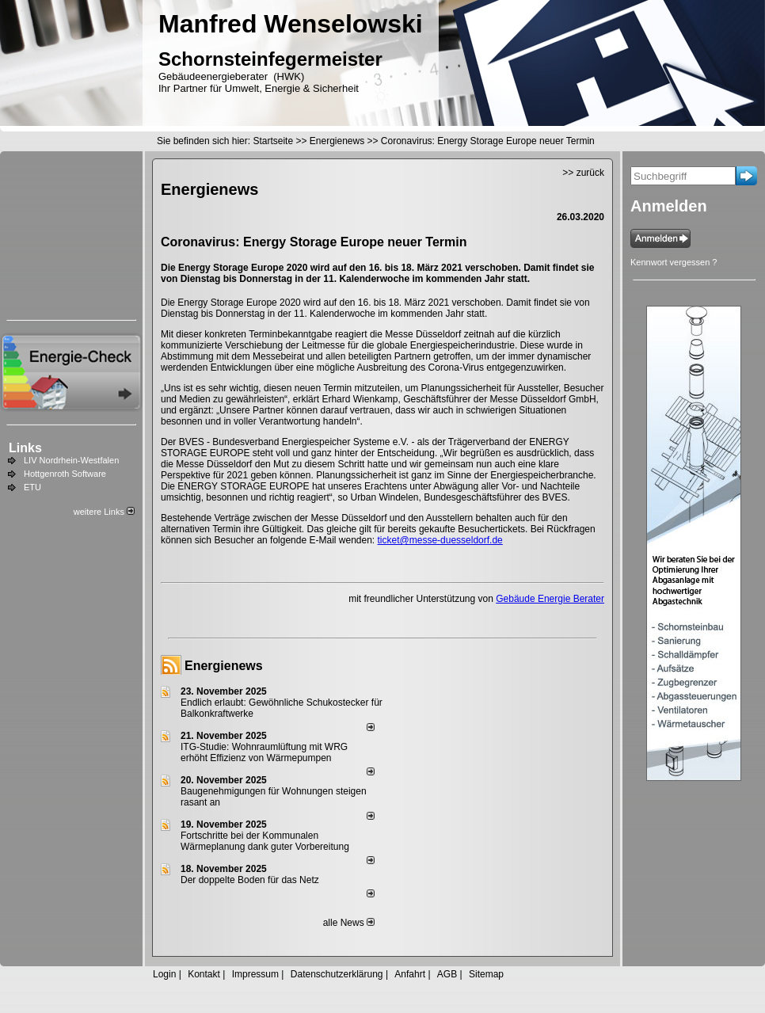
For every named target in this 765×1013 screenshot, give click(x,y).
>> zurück (583, 172)
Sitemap (486, 974)
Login (164, 974)
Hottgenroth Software (65, 473)
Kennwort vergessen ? (673, 262)
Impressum (255, 974)
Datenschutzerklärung (337, 974)
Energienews (224, 665)
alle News (349, 922)
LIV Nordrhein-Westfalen (71, 460)
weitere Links (104, 511)
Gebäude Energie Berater (550, 598)
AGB (447, 974)
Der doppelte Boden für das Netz (250, 879)
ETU (32, 487)
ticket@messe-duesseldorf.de (440, 540)
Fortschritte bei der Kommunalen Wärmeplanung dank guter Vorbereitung (265, 841)
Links (25, 448)
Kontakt (204, 974)
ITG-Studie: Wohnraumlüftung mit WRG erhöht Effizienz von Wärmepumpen (264, 752)
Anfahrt (409, 974)
